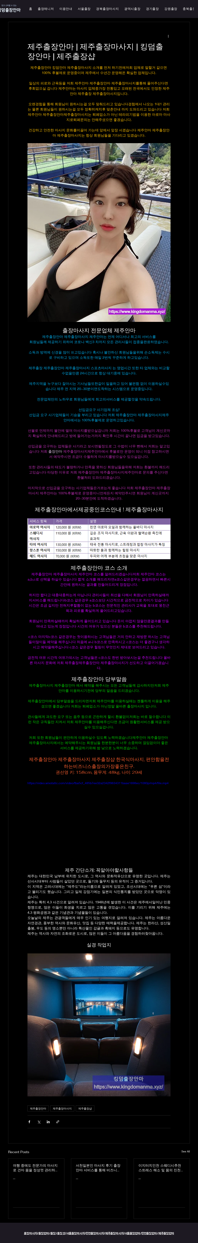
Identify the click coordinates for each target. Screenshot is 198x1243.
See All (185, 1151)
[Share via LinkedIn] (48, 1122)
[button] (132, 9)
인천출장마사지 (95, 1233)
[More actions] (168, 36)
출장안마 (43, 1233)
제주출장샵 (85, 1108)
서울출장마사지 (76, 1233)
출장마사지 (30, 1233)
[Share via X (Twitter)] (39, 1122)
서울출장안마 (132, 1233)
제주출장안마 (38, 1108)
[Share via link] (58, 1122)
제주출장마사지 (62, 1108)
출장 (53, 1233)
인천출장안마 (149, 1233)
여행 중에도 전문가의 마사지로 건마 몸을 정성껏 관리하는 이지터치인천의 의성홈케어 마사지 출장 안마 (36, 1167)
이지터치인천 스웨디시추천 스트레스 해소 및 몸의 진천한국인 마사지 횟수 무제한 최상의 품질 (161, 1167)
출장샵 (61, 1233)
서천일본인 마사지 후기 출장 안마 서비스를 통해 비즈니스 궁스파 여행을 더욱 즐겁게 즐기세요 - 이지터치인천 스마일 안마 (99, 1167)
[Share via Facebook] (29, 1122)
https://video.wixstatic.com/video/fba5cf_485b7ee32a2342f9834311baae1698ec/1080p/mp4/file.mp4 (98, 783)
